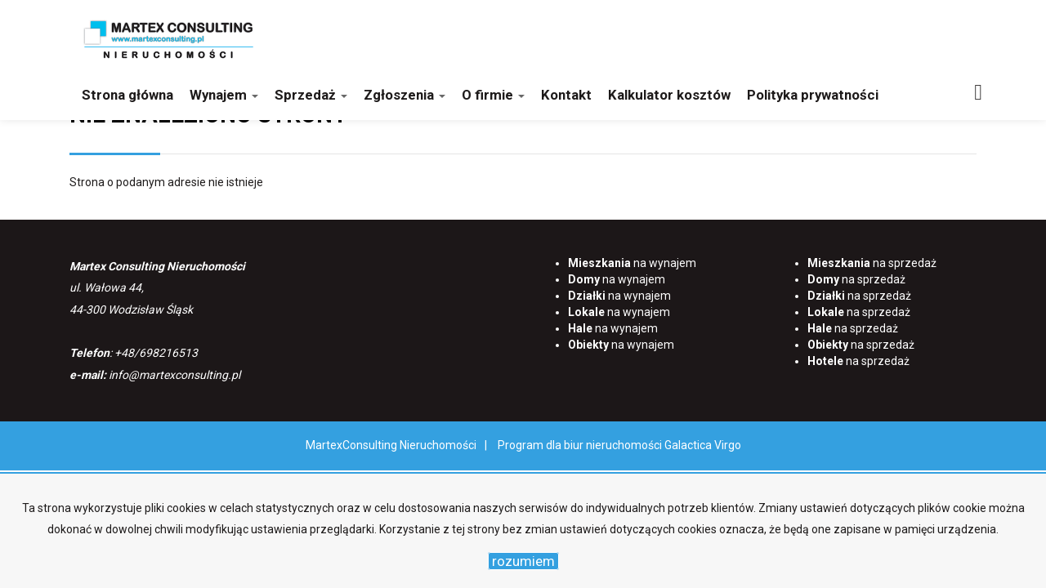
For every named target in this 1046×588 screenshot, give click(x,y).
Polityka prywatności (812, 95)
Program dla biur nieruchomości (581, 445)
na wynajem (632, 263)
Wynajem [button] (224, 95)
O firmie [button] (493, 95)
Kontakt (566, 95)
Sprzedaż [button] (311, 95)
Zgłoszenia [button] (404, 95)
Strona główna (127, 95)
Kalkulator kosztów (669, 95)
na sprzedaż (871, 263)
